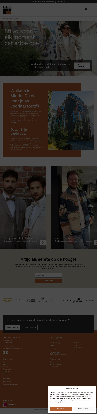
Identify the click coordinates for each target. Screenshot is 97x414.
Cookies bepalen (83, 409)
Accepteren (61, 409)
